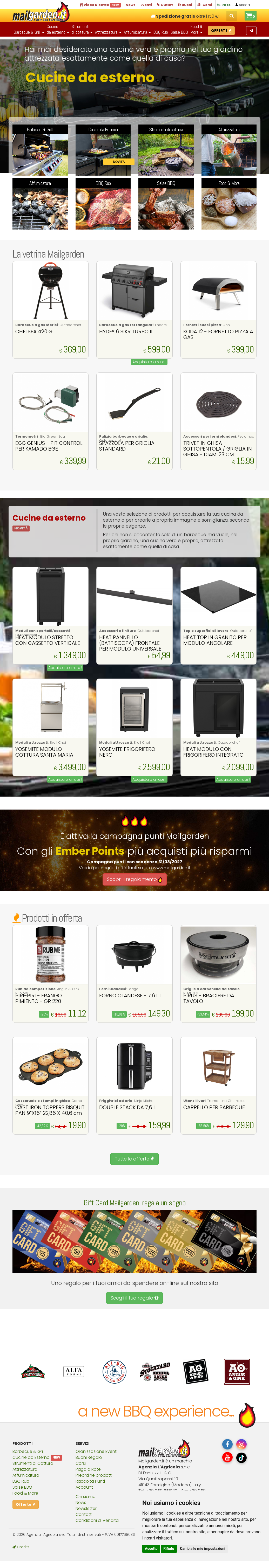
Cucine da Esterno (31, 1457)
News (81, 1502)
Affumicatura (25, 1475)
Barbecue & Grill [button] (29, 32)
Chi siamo (86, 1497)
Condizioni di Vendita (97, 1520)
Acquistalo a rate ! (149, 361)
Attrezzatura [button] (108, 32)
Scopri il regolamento (134, 879)
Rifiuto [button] (168, 1548)
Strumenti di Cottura (32, 1463)
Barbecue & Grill (28, 1451)
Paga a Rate (88, 1469)
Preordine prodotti (94, 1475)
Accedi (243, 4)
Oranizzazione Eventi (96, 1451)
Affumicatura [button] (137, 32)
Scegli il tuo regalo (134, 1298)
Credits (21, 1547)
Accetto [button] (151, 1548)
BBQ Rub (160, 32)
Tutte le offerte (134, 1159)
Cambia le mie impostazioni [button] (202, 1548)
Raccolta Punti (90, 1481)
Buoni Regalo (89, 1457)
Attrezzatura (24, 1469)
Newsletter (86, 1508)
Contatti (84, 1514)
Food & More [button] (197, 29)
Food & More (25, 1493)
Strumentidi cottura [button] (82, 29)
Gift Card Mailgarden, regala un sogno (135, 1203)
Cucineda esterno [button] (58, 29)
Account (84, 1487)
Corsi (81, 1463)
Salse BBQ (179, 32)
